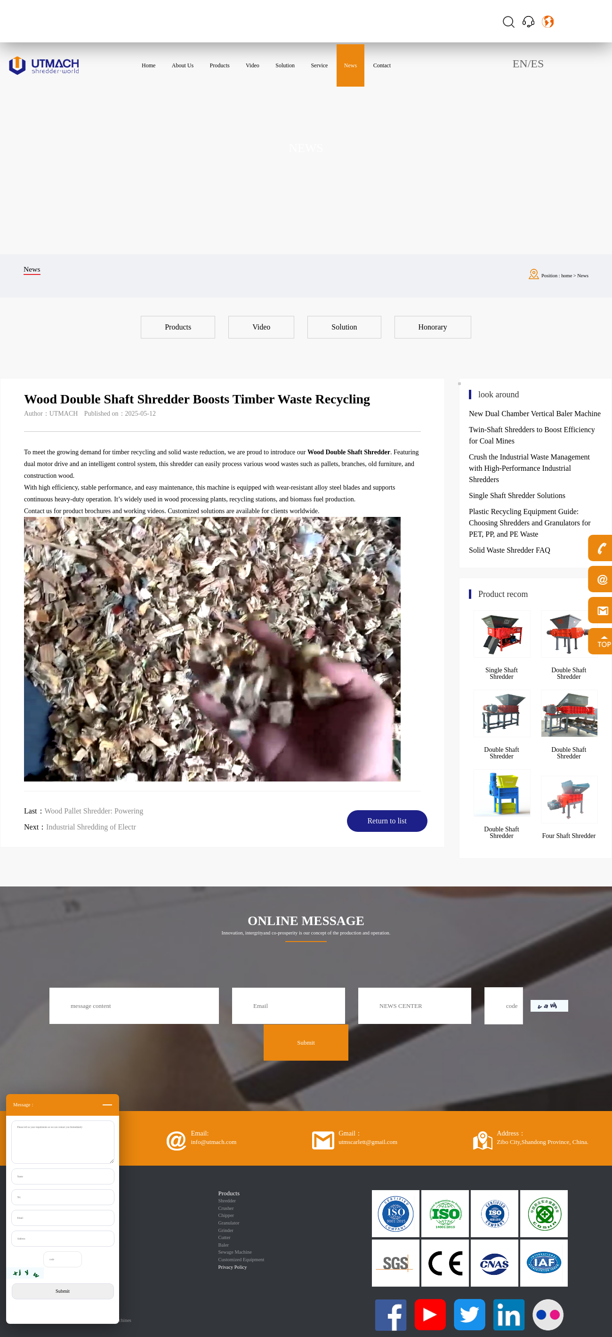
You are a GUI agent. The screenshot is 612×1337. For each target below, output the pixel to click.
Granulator (229, 1222)
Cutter (224, 1237)
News (582, 275)
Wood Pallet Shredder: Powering (94, 811)
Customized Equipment (241, 1259)
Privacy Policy (232, 1267)
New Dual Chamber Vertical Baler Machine (535, 414)
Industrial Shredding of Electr (91, 827)
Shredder (227, 1200)
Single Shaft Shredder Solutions (517, 495)
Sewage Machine (235, 1252)
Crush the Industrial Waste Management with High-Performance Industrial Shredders (529, 468)
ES (537, 63)
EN (520, 63)
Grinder (226, 1230)
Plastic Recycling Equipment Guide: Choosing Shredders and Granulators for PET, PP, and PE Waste (530, 522)
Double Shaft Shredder (568, 673)
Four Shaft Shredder (569, 835)
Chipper (226, 1215)
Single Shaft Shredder (501, 673)
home (566, 275)
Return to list (387, 821)
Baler (223, 1245)
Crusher (226, 1208)
